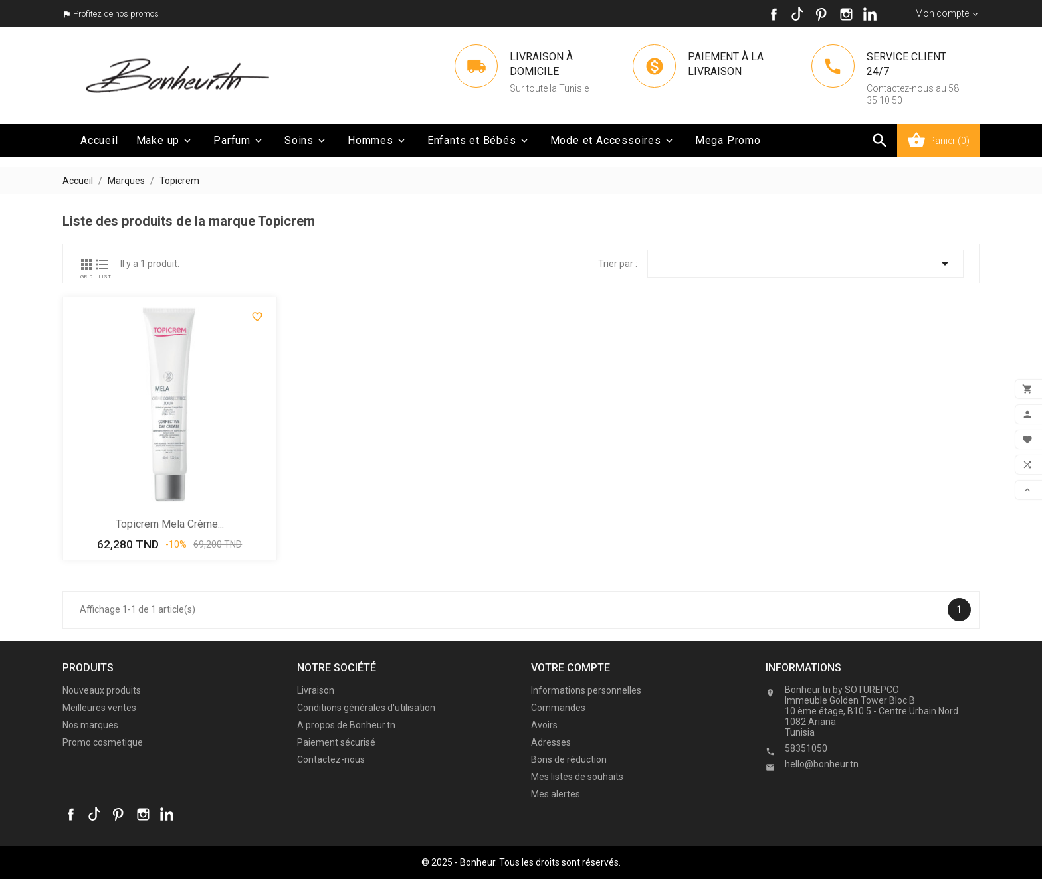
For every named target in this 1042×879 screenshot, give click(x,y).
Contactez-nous (331, 759)
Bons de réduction (569, 759)
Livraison (315, 690)
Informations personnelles (586, 690)
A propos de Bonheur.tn (346, 725)
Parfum (238, 140)
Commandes (558, 707)
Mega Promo (728, 140)
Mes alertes (555, 794)
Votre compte (570, 667)
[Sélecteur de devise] (947, 13)
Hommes (377, 140)
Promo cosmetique (102, 742)
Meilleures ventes (99, 707)
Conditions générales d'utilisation (366, 707)
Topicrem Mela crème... (170, 524)
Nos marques (90, 725)
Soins (306, 140)
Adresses (551, 742)
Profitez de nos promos (116, 14)
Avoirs (544, 725)
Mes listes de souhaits (577, 776)
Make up (165, 140)
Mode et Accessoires (612, 140)
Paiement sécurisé (336, 742)
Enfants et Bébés (478, 140)
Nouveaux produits (101, 690)
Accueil (99, 140)
